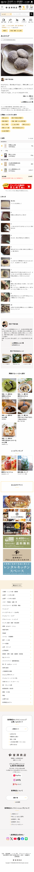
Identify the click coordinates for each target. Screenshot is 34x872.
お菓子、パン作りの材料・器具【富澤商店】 (13, 25)
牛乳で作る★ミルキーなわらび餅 (9, 441)
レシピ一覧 (15, 853)
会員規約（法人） (15, 822)
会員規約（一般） (15, 819)
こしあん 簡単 (15, 124)
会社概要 (17, 802)
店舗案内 (27, 855)
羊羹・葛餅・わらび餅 (15, 30)
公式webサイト (15, 345)
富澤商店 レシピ (6, 27)
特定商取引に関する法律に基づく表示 (13, 855)
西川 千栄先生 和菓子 (17, 118)
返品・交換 (12, 739)
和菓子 (4, 30)
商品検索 (8, 853)
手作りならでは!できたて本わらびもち (25, 418)
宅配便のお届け (13, 736)
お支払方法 (12, 734)
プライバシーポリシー (16, 824)
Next (31, 360)
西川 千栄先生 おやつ (18, 127)
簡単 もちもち (26, 124)
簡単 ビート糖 (5, 127)
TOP (3, 853)
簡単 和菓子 (5, 121)
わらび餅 (4, 417)
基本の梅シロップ (23, 472)
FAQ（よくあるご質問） (17, 816)
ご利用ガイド (14, 814)
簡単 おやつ (5, 118)
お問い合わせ (13, 744)
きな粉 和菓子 (5, 131)
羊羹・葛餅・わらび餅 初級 (18, 121)
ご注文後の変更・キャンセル (17, 742)
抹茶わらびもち (6, 396)
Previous (2, 360)
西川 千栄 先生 (9, 79)
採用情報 (17, 856)
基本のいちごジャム (7, 472)
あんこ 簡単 (5, 124)
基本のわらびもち (23, 396)
